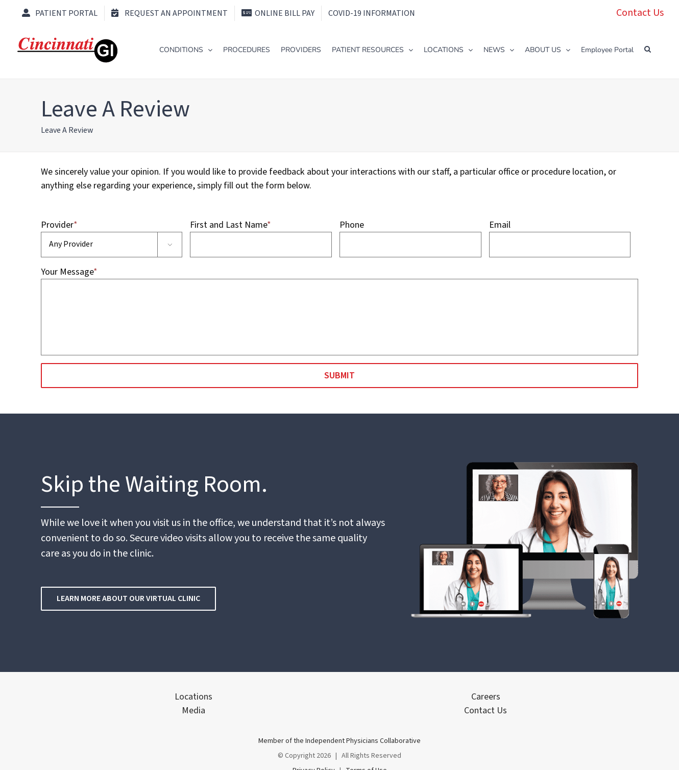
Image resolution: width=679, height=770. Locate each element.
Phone (352, 225)
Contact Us (640, 13)
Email (500, 225)
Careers (485, 696)
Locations (193, 696)
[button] (647, 49)
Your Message (69, 272)
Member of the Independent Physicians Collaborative (339, 741)
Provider (59, 225)
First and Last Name (230, 225)
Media (193, 710)
